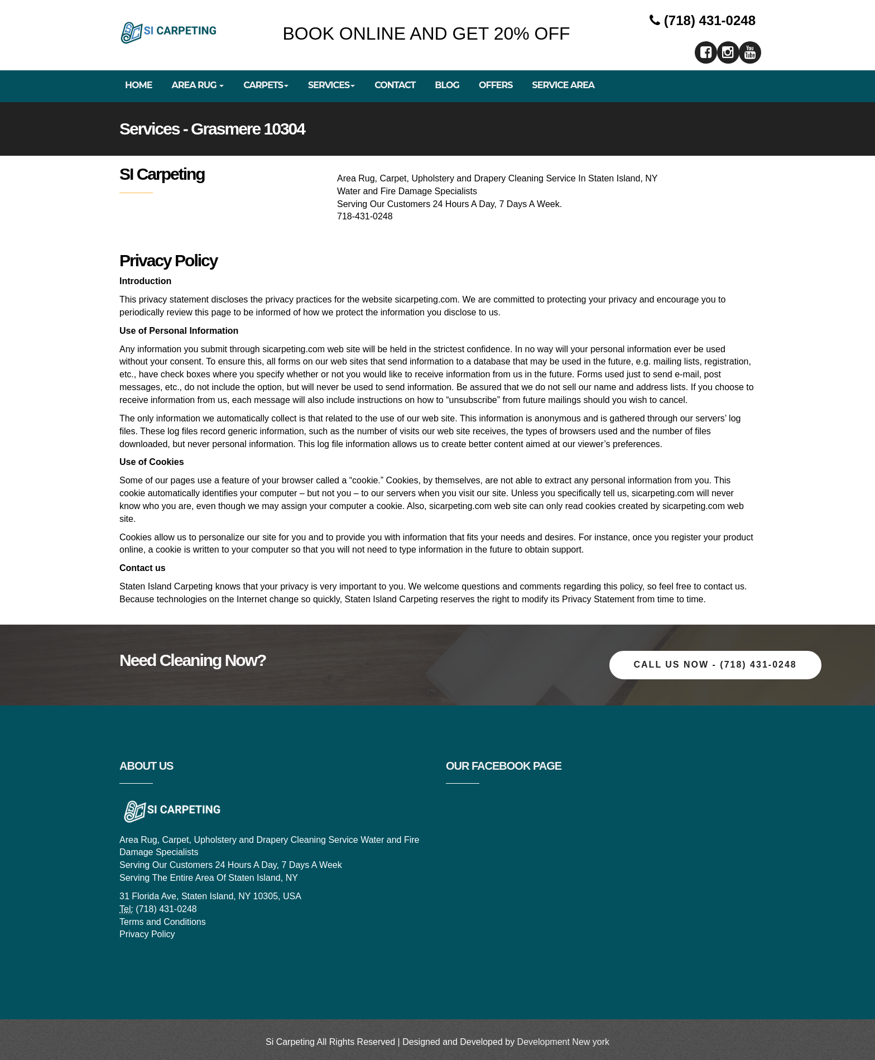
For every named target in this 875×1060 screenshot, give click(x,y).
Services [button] (331, 85)
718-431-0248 (365, 216)
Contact (394, 85)
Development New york (563, 1042)
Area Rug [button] (197, 85)
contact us (724, 586)
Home (138, 85)
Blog (447, 85)
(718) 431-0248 (703, 20)
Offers (496, 85)
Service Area (563, 85)
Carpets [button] (266, 85)
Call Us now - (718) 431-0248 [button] (715, 664)
